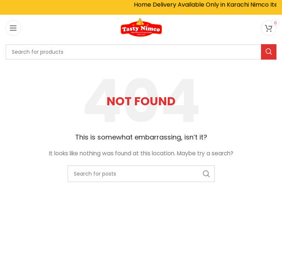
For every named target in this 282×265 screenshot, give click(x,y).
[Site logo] (141, 27)
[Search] (141, 52)
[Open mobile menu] (13, 28)
